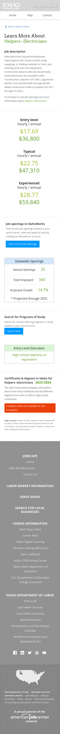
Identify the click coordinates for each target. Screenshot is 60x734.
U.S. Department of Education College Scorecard (30, 580)
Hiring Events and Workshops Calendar (30, 628)
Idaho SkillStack (30, 554)
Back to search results (16, 26)
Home (12, 15)
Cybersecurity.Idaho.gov (44, 699)
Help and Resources (21, 468)
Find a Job (30, 601)
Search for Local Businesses (30, 510)
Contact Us (30, 474)
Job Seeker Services (30, 607)
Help (30, 15)
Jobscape (30, 456)
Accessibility (10, 699)
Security (28, 699)
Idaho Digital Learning (30, 542)
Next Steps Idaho (30, 529)
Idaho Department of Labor (30, 595)
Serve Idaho (30, 497)
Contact (47, 15)
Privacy (20, 699)
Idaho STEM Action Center (30, 560)
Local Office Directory (30, 614)
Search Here (13, 331)
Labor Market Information (30, 486)
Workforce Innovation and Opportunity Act (30, 639)
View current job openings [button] (23, 243)
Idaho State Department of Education (30, 569)
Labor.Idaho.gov (31, 695)
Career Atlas (30, 535)
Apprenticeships (30, 620)
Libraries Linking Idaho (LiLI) (30, 548)
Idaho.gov (45, 695)
